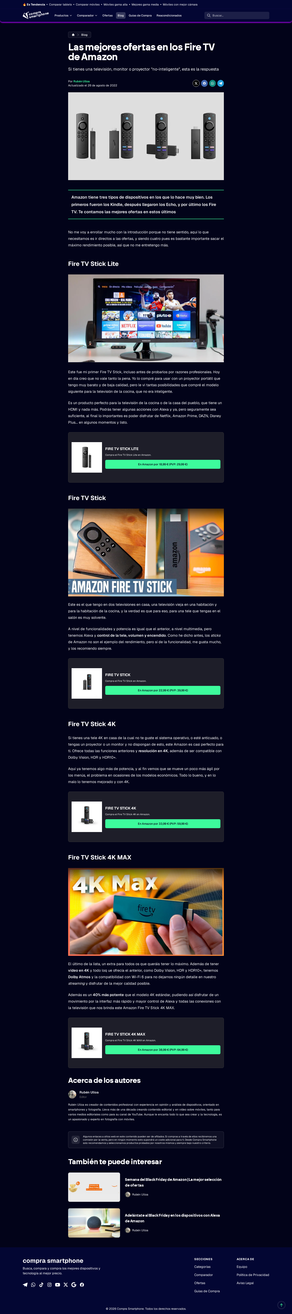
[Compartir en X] (196, 83)
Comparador (87, 15)
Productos (63, 15)
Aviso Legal (245, 1283)
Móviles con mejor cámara (180, 4)
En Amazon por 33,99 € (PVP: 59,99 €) (163, 824)
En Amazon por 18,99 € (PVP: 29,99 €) (163, 464)
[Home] (35, 15)
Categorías (202, 1267)
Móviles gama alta (116, 4)
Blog (121, 15)
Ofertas (107, 15)
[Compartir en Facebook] (204, 83)
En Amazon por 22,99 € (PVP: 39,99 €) (163, 690)
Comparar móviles (88, 4)
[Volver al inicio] (281, 1305)
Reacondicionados (169, 15)
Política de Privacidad (253, 1275)
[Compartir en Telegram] (220, 83)
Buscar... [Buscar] (218, 15)
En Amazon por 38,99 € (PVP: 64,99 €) (163, 1050)
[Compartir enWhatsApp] (212, 83)
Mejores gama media (145, 4)
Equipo (242, 1267)
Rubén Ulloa (81, 81)
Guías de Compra (140, 15)
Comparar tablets (60, 4)
